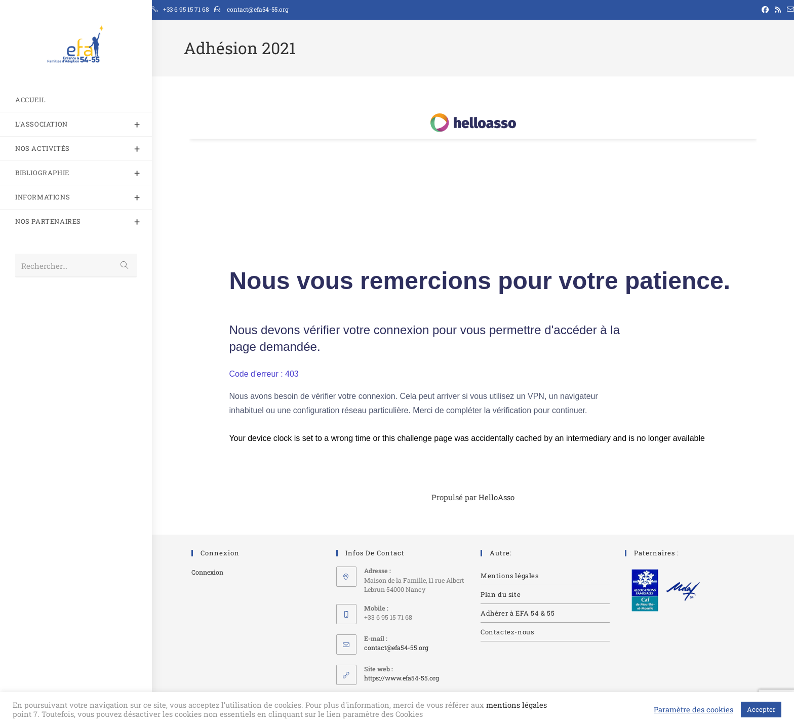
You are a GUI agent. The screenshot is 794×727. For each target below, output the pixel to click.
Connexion (207, 572)
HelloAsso (496, 497)
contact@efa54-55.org (396, 647)
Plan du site (501, 594)
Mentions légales (510, 575)
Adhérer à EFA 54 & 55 (518, 613)
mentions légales (516, 705)
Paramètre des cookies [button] (693, 709)
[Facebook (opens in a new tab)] (765, 10)
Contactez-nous (507, 631)
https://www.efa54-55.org (401, 678)
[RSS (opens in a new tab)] (778, 10)
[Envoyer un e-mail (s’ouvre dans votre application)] (789, 10)
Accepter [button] (761, 709)
